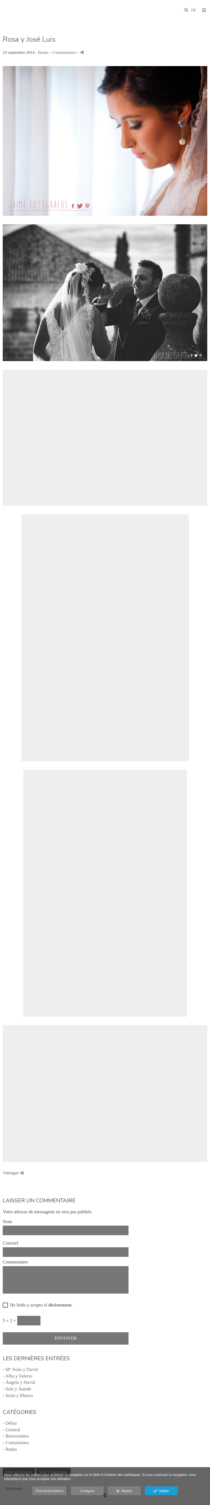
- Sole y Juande (17, 1388)
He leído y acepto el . (40, 1305)
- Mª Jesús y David (20, 1369)
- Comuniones (16, 1442)
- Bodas (10, 1449)
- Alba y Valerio (17, 1376)
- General (11, 1429)
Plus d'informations (49, 1491)
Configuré (87, 1491)
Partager (13, 1172)
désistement (60, 1305)
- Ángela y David (19, 1382)
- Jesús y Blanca (18, 1395)
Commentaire (15, 1262)
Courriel (10, 1243)
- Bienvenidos (16, 1436)
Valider (161, 1491)
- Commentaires (63, 52)
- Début (10, 1423)
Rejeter (124, 1491)
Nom (7, 1221)
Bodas (43, 52)
